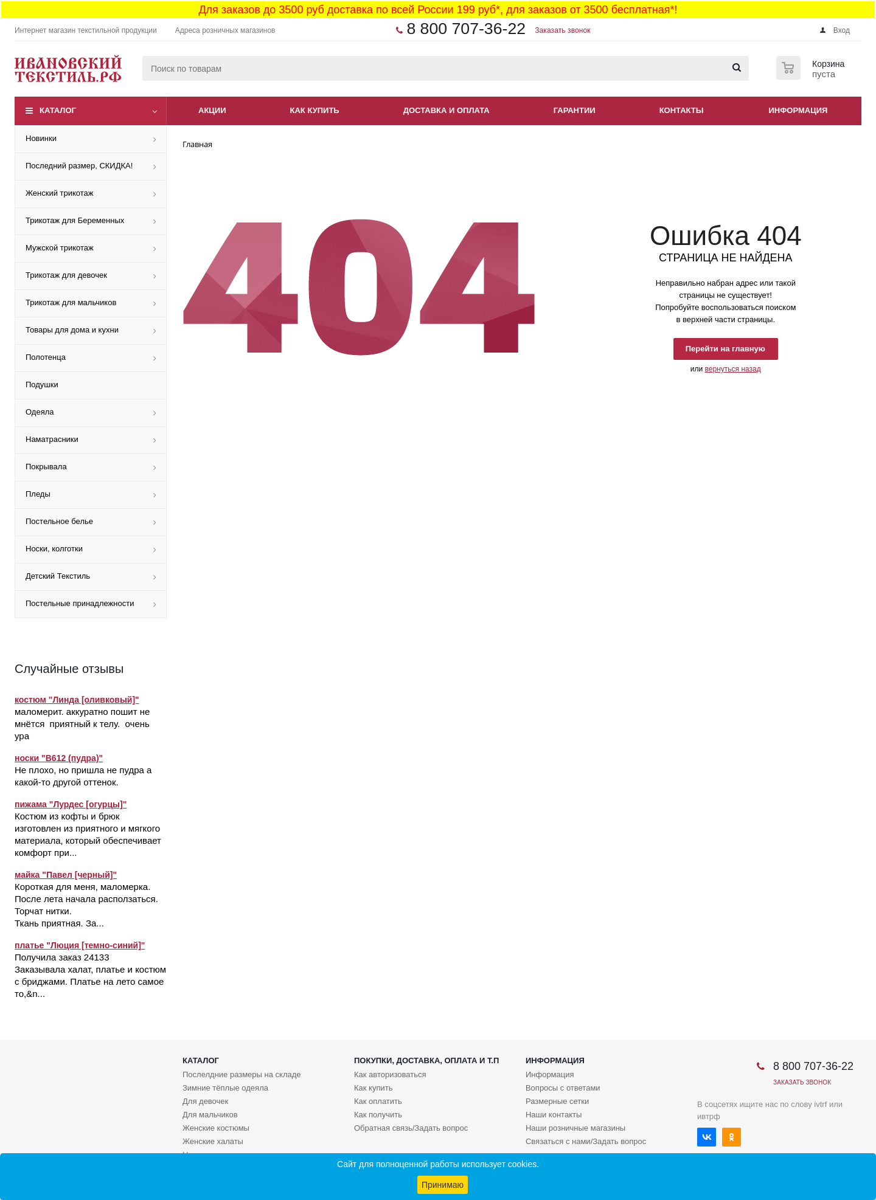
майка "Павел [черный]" (66, 875)
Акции (212, 110)
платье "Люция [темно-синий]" (80, 945)
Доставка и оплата (446, 110)
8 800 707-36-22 (466, 28)
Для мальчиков (210, 1114)
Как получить (378, 1114)
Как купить (314, 110)
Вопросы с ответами (563, 1087)
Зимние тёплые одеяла (225, 1087)
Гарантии (575, 110)
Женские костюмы (215, 1128)
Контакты (681, 110)
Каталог (58, 110)
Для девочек (205, 1101)
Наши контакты (554, 1114)
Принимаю (443, 1185)
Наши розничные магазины (575, 1128)
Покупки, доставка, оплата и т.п (426, 1060)
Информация (798, 110)
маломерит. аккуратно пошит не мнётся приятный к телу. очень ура (82, 723)
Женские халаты (212, 1141)
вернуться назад (733, 369)
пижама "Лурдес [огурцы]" (71, 804)
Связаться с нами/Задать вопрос (586, 1141)
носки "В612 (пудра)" (59, 758)
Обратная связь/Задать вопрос (411, 1128)
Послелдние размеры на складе (241, 1074)
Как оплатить (378, 1101)
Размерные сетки (557, 1101)
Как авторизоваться (390, 1074)
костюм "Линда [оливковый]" (77, 700)
